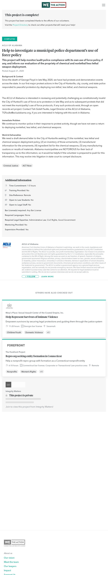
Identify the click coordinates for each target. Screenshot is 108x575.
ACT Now (27, 165)
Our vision (9, 557)
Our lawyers (10, 566)
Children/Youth (14, 332)
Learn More (47, 276)
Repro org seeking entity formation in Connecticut (34, 356)
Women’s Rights (28, 371)
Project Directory (20, 24)
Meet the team (11, 561)
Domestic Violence (34, 332)
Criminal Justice (11, 165)
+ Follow (30, 276)
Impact (7, 570)
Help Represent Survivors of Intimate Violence (32, 317)
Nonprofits (12, 371)
